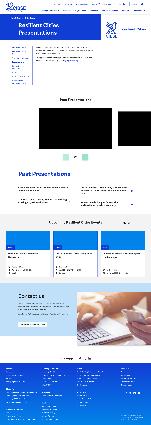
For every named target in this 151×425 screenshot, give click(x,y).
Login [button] (121, 4)
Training (44, 403)
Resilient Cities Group (20, 47)
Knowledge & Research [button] (49, 10)
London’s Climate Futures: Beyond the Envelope (122, 255)
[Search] (142, 4)
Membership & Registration (16, 409)
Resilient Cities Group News (20, 52)
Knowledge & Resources (50, 369)
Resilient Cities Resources (18, 67)
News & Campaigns (82, 4)
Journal (96, 4)
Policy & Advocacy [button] (110, 10)
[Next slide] (85, 157)
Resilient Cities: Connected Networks (23, 255)
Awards (80, 369)
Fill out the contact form (30, 324)
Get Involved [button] (139, 10)
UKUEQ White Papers (20, 77)
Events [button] (125, 10)
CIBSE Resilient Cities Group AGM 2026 (74, 255)
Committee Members (20, 58)
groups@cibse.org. (72, 61)
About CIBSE (57, 4)
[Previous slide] (66, 157)
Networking (46, 392)
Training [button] (94, 10)
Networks (9, 369)
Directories (10, 389)
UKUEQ (15, 73)
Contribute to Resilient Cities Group (20, 82)
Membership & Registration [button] (75, 10)
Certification (108, 4)
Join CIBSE (68, 4)
